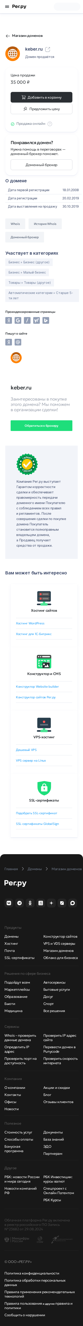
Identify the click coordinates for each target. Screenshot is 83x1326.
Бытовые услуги (56, 989)
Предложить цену (44, 109)
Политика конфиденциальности (31, 1273)
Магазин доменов (27, 35)
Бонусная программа (13, 1148)
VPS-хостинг (43, 737)
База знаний (53, 1139)
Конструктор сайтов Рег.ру (36, 697)
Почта (9, 950)
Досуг (48, 996)
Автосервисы (54, 982)
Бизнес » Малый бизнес (27, 272)
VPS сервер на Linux (31, 760)
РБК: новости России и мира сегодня (22, 1179)
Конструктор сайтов (60, 936)
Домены (11, 936)
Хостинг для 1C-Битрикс (34, 634)
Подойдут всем (17, 982)
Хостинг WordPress (30, 623)
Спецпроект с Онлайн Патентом (58, 1190)
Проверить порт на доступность (20, 1060)
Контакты (12, 1094)
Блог (47, 1094)
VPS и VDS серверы (59, 943)
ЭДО (47, 1146)
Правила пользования (23, 1303)
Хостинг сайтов (44, 610)
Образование (15, 996)
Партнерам (52, 1153)
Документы (53, 1132)
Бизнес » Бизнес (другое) (29, 262)
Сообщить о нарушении (24, 1315)
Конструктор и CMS (44, 673)
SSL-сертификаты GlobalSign (37, 824)
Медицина (13, 1010)
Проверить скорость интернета (60, 1060)
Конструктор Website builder (37, 687)
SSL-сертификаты (44, 800)
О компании (14, 1087)
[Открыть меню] (7, 6)
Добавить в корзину (45, 97)
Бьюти (9, 1003)
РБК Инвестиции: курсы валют (58, 1179)
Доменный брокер (41, 165)
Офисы (10, 1102)
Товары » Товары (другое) (29, 282)
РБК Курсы (52, 1200)
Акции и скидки (56, 1087)
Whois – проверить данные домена (20, 1037)
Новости (11, 1109)
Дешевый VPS (26, 750)
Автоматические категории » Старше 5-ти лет (40, 295)
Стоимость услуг (18, 1132)
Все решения (54, 1010)
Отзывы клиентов (58, 1102)
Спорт (48, 1003)
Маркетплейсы (17, 989)
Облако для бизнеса (60, 957)
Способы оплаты (18, 1139)
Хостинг (11, 943)
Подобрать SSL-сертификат (36, 813)
